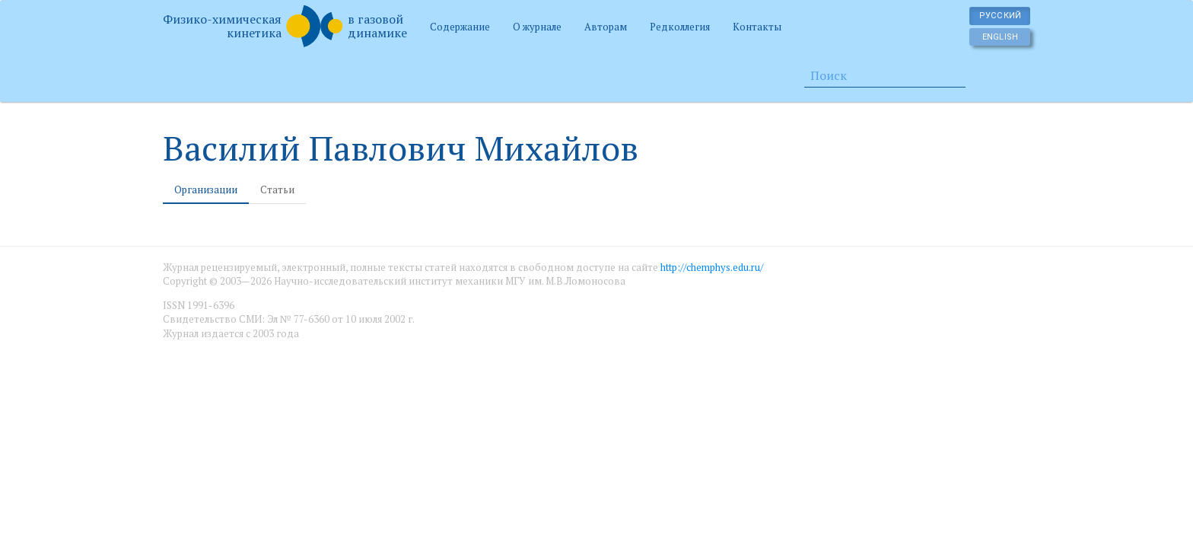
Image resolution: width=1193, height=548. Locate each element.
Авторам (605, 26)
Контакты (757, 26)
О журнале (537, 26)
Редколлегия (680, 26)
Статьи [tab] (277, 189)
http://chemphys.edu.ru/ (711, 267)
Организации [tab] (205, 189)
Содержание (460, 26)
